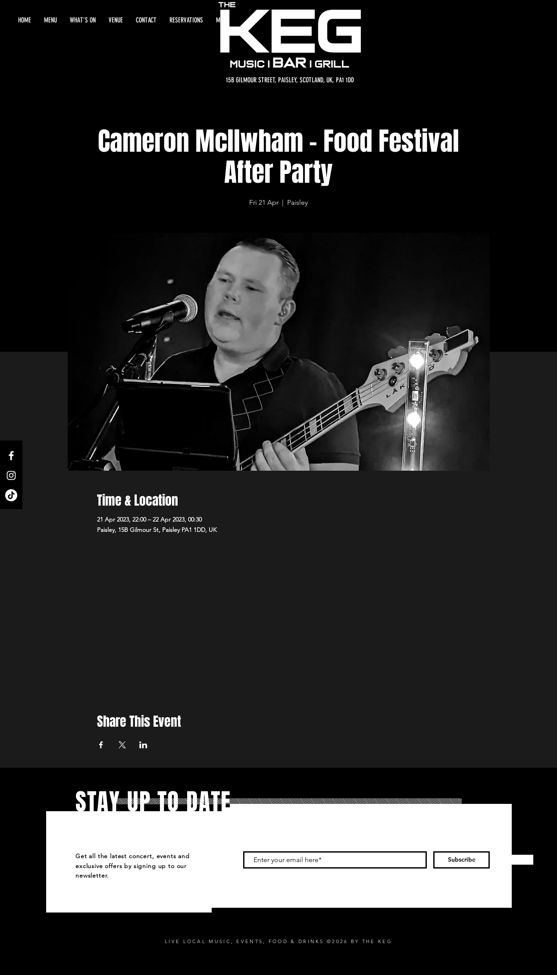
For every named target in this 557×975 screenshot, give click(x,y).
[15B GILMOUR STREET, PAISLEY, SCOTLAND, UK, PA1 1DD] (290, 80)
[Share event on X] (122, 744)
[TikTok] (11, 495)
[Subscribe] (461, 860)
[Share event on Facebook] (101, 744)
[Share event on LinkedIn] (143, 744)
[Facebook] (11, 456)
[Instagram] (11, 475)
